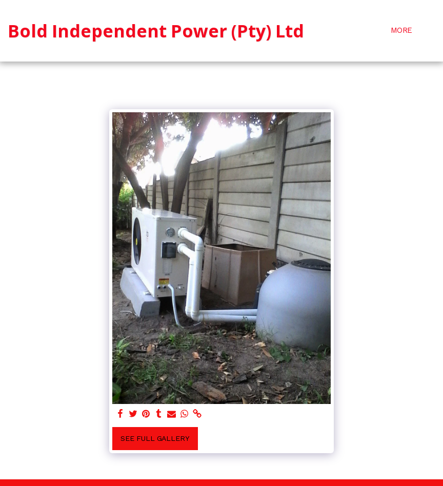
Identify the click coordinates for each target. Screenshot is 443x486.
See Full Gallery (154, 438)
